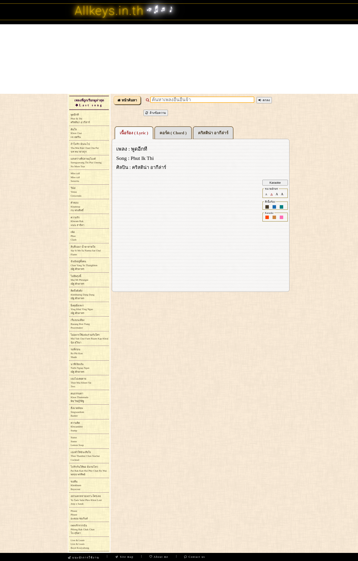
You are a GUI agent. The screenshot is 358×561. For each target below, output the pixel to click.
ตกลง (264, 100)
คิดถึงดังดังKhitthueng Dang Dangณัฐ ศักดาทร (82, 294)
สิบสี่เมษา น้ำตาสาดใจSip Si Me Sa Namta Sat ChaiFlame (86, 250)
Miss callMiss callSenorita (75, 177)
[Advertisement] (179, 59)
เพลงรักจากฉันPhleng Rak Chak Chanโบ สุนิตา (82, 529)
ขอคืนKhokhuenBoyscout (76, 485)
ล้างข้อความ (155, 113)
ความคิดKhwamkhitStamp (77, 426)
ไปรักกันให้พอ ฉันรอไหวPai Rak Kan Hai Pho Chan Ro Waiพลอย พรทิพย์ (89, 470)
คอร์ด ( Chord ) (173, 133)
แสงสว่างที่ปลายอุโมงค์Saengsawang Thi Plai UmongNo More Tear (86, 162)
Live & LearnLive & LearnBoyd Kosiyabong (80, 544)
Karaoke (275, 182)
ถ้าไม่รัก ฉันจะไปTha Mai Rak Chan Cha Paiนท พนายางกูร (85, 148)
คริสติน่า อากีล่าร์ (213, 133)
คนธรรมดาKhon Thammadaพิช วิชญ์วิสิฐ (79, 397)
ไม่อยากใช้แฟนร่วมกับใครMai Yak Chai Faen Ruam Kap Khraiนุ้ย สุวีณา (89, 338)
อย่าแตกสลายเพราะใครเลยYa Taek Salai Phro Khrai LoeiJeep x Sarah (86, 500)
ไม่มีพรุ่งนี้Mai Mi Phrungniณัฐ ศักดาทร (79, 280)
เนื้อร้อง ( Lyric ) (134, 133)
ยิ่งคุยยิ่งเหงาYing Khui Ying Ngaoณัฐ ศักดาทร (82, 309)
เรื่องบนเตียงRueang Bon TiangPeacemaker (80, 324)
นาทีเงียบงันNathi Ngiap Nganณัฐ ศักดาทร (80, 368)
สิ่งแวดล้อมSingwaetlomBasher (77, 412)
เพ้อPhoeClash (73, 236)
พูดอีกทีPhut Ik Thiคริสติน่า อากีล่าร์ (80, 118)
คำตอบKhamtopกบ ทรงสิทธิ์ (77, 206)
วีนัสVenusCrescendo (76, 192)
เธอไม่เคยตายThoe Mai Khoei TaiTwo (81, 382)
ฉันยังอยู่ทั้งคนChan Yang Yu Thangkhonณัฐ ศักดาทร (84, 265)
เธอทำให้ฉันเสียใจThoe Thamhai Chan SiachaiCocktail (85, 456)
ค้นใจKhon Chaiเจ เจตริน (76, 133)
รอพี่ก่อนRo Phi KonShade (77, 353)
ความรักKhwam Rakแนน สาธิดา (77, 221)
